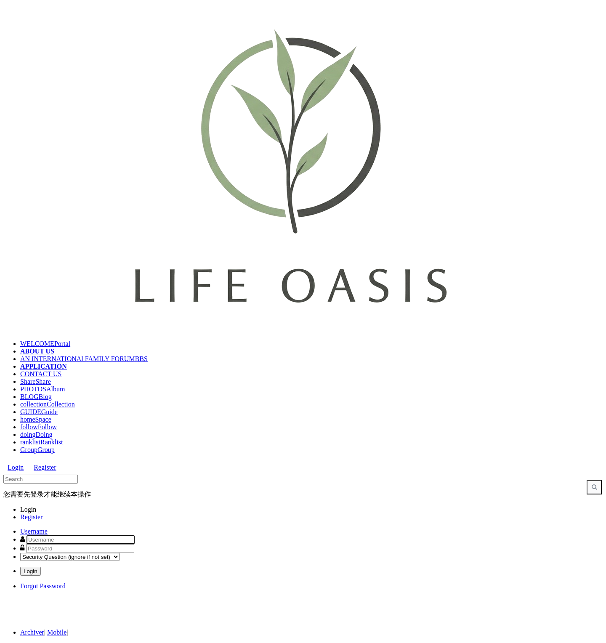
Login (16, 467)
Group (37, 449)
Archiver (32, 632)
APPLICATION (43, 366)
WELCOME (45, 343)
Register (45, 467)
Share (35, 381)
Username (34, 531)
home (35, 419)
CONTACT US (40, 373)
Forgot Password (43, 586)
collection (47, 404)
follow (38, 426)
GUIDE (39, 411)
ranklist (41, 442)
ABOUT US (37, 351)
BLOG (36, 396)
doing (36, 434)
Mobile (56, 632)
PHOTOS (42, 389)
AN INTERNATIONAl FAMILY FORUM (84, 358)
